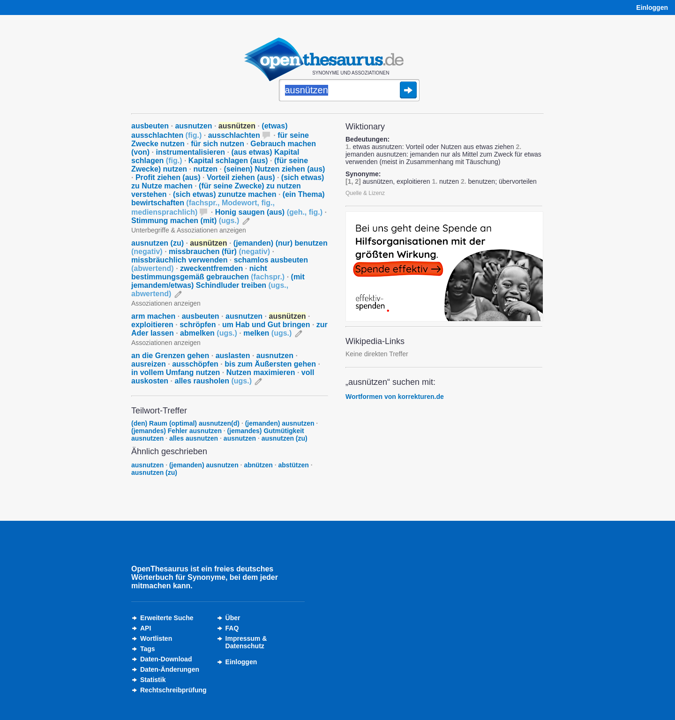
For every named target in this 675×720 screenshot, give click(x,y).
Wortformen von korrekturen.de (394, 396)
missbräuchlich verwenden (179, 260)
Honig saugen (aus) (268, 212)
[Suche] (349, 91)
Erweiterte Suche (167, 618)
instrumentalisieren (190, 152)
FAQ (232, 628)
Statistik (152, 679)
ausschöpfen (195, 364)
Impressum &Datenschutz (246, 642)
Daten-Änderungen (169, 669)
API (145, 628)
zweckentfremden (211, 268)
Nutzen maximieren (260, 372)
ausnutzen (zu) (157, 243)
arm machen (153, 316)
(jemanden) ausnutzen (280, 423)
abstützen (293, 465)
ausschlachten (234, 135)
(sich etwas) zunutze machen (225, 194)
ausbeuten (150, 126)
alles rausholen (213, 381)
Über (232, 618)
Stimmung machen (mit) (185, 221)
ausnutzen (193, 126)
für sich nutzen (217, 144)
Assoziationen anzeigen (166, 303)
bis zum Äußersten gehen (270, 364)
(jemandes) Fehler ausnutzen (176, 431)
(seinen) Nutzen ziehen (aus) (274, 169)
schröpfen (198, 325)
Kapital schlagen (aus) (228, 161)
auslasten (233, 356)
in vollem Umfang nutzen (175, 372)
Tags (147, 648)
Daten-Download (166, 659)
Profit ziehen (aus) (168, 177)
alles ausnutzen (193, 438)
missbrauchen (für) (219, 251)
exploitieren (152, 325)
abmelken (208, 333)
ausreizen (148, 364)
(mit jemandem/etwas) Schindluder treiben (218, 285)
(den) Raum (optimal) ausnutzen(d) (185, 423)
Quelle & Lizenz (365, 193)
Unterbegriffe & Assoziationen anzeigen (188, 230)
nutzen (206, 169)
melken (267, 333)
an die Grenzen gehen (170, 356)
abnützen (258, 465)
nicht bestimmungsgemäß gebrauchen (208, 272)
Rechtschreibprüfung (173, 690)
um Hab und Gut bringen (266, 325)
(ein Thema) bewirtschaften (228, 203)
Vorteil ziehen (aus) (241, 177)
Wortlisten (156, 638)
